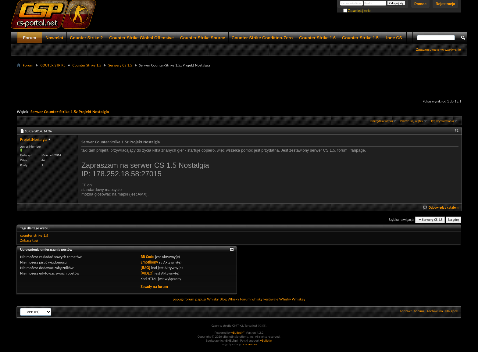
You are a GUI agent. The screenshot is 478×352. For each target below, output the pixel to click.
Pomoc (420, 4)
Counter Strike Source (202, 37)
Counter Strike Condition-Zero (262, 37)
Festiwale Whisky (277, 299)
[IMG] (145, 267)
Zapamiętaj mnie (357, 11)
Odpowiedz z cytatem (440, 208)
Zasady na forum (154, 286)
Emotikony (149, 262)
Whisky (213, 299)
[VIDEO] (147, 273)
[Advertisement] (239, 82)
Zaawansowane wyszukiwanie (438, 49)
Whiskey (298, 299)
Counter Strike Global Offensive (141, 37)
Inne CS (394, 37)
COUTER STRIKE (52, 65)
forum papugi (195, 299)
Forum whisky (251, 299)
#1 (456, 130)
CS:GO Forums (249, 344)
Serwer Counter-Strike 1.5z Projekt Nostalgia (69, 111)
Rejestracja (445, 4)
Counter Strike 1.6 (317, 37)
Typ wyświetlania (442, 121)
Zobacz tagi (29, 240)
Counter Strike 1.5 (360, 37)
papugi (178, 299)
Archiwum (434, 311)
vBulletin (266, 341)
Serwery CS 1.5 (120, 65)
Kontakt (405, 311)
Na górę (453, 220)
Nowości (54, 37)
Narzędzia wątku (381, 121)
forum (419, 311)
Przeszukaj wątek (411, 121)
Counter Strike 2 (86, 37)
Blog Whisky (229, 299)
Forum (29, 37)
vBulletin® (238, 333)
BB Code (147, 256)
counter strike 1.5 (34, 235)
